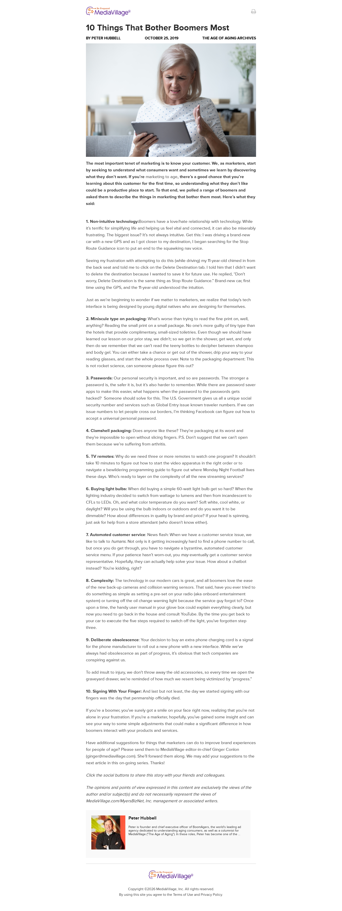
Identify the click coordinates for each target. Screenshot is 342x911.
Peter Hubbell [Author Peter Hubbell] (106, 38)
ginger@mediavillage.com (110, 756)
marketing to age (161, 176)
